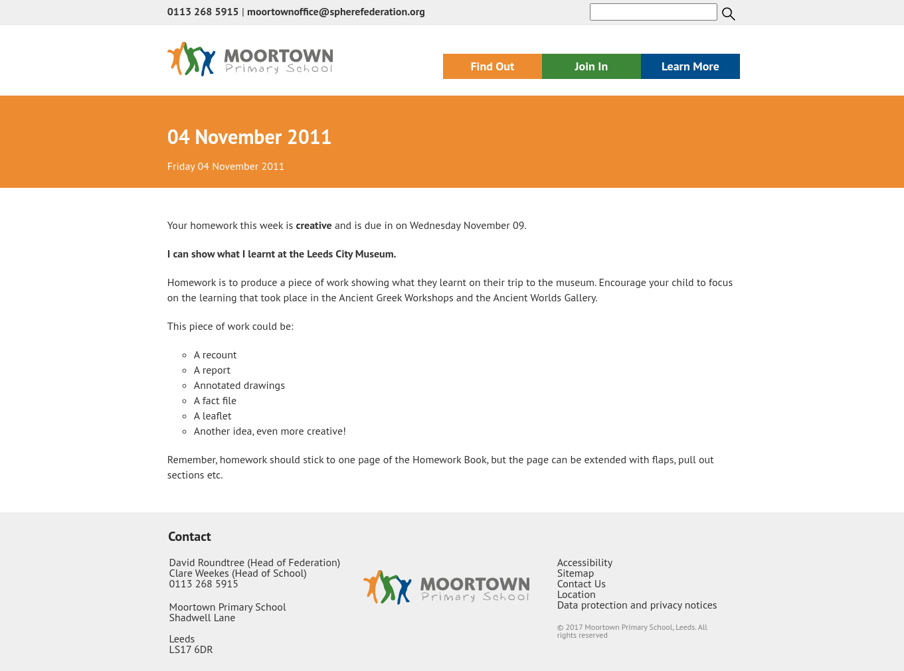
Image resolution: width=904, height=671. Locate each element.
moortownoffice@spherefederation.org (336, 11)
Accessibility (585, 562)
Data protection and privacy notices (637, 604)
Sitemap (575, 572)
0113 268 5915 (203, 11)
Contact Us (581, 583)
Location (576, 594)
